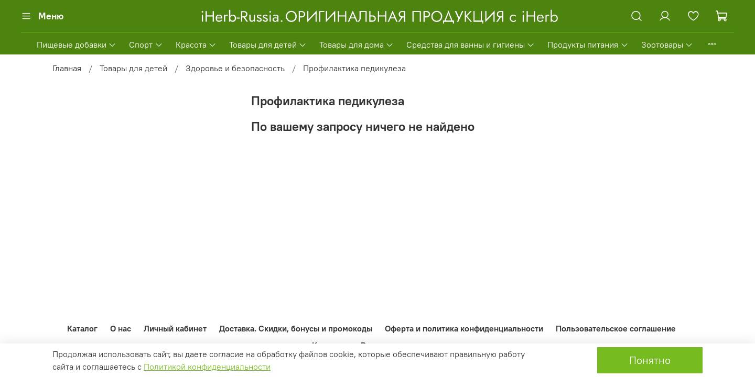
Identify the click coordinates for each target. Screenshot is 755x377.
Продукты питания (587, 44)
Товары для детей (268, 44)
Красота (196, 44)
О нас (120, 328)
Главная (66, 68)
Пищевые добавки (76, 44)
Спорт (146, 44)
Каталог (82, 328)
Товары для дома (356, 44)
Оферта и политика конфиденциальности (464, 328)
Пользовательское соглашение (616, 328)
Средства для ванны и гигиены (470, 44)
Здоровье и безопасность (235, 68)
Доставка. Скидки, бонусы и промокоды (295, 328)
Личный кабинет (175, 328)
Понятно (650, 360)
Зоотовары (667, 44)
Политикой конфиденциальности (207, 366)
